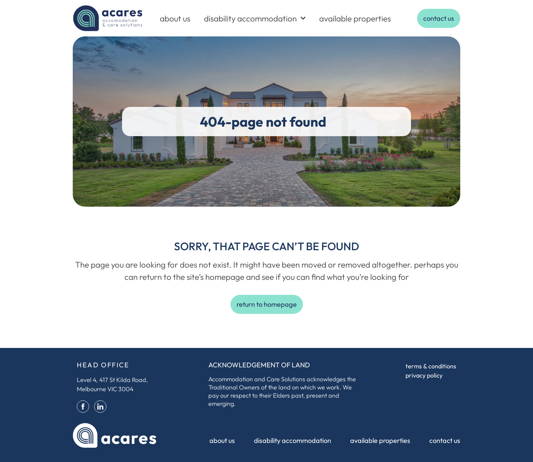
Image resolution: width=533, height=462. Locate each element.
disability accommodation (255, 18)
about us (175, 18)
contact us (444, 440)
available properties (355, 18)
